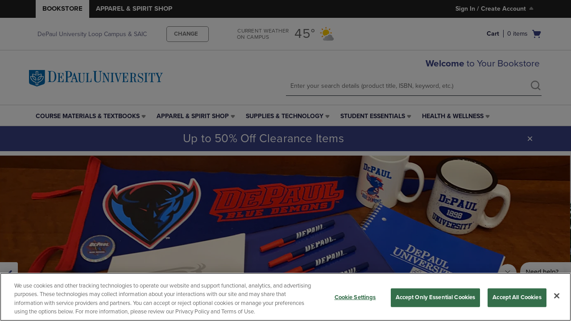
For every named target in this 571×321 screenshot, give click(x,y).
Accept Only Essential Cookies (436, 297)
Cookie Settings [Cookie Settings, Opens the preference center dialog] (355, 297)
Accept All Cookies (516, 297)
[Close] (557, 295)
